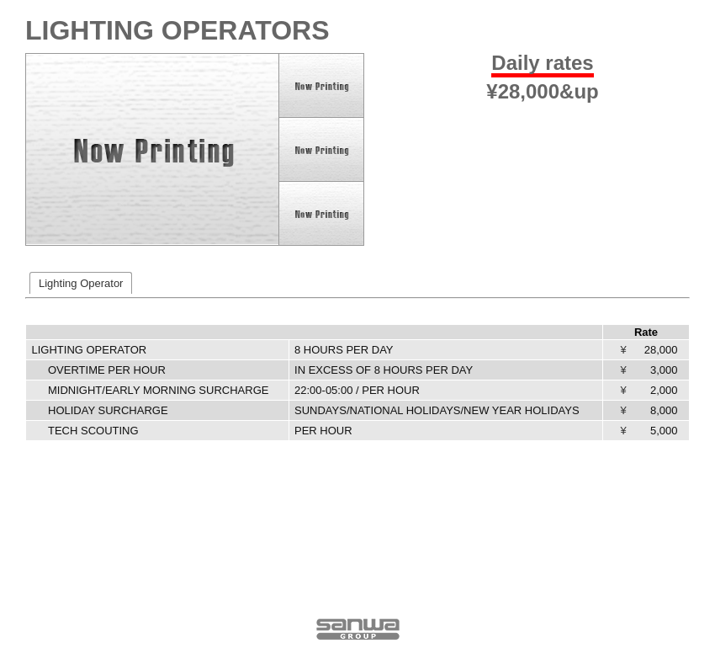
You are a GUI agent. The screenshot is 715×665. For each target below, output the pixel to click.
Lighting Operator (81, 283)
